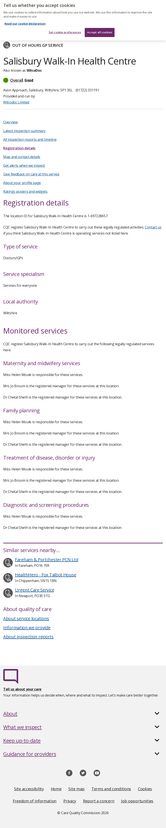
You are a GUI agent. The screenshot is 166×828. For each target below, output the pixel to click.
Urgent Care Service (34, 590)
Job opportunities (137, 801)
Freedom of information (34, 801)
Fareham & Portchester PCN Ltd (46, 559)
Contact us (153, 227)
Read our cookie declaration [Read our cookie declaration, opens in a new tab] (25, 21)
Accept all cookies (99, 30)
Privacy (69, 801)
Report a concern (98, 801)
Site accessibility (29, 788)
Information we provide (26, 627)
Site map (76, 788)
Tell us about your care (22, 689)
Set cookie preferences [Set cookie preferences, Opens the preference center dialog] (65, 30)
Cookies (145, 788)
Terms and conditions (111, 788)
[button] (83, 80)
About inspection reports (28, 637)
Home (56, 788)
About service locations (26, 618)
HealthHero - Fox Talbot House (45, 575)
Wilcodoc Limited (16, 102)
